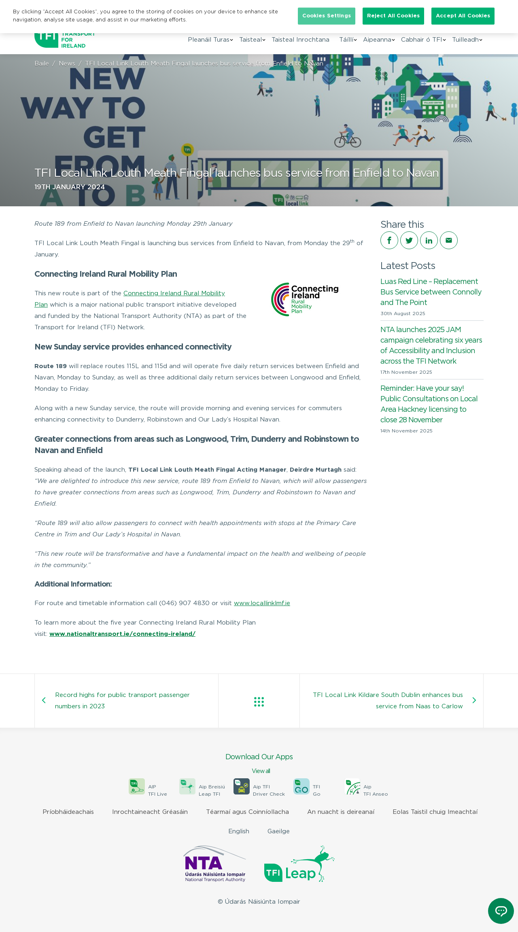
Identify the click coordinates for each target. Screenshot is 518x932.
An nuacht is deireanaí (340, 812)
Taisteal (250, 39)
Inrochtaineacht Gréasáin (150, 812)
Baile (41, 63)
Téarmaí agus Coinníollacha (247, 812)
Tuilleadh (465, 39)
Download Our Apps (259, 764)
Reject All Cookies (393, 16)
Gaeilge (278, 831)
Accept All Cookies (463, 16)
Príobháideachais (68, 812)
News (67, 63)
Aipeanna (377, 39)
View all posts (259, 702)
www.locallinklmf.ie (262, 603)
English (238, 831)
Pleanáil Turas (208, 39)
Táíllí (346, 39)
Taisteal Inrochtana (300, 39)
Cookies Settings (326, 16)
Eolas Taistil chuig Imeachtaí (435, 812)
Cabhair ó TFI (421, 39)
